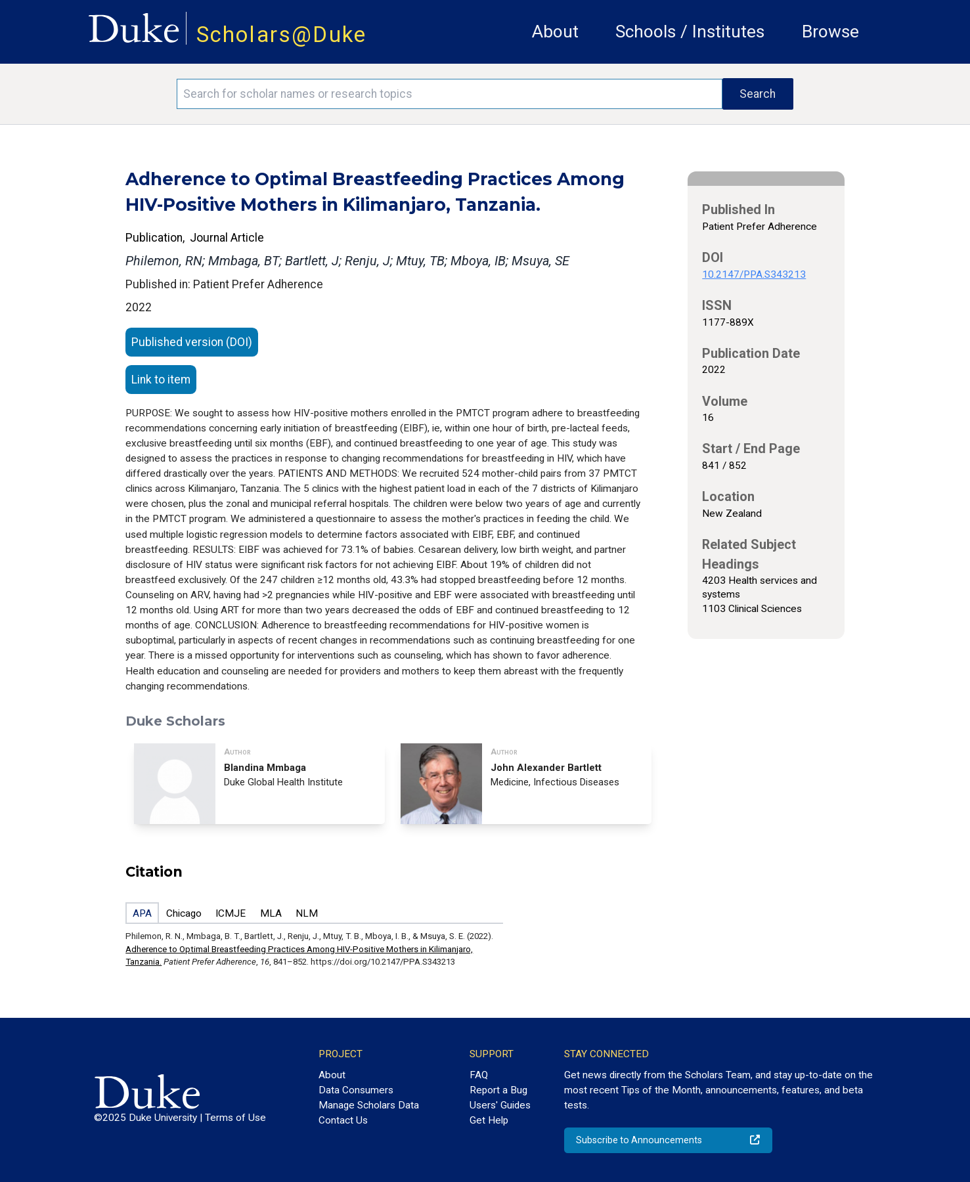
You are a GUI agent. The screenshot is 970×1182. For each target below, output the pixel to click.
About (555, 31)
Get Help (489, 1120)
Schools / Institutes (689, 31)
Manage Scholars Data (369, 1105)
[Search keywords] (449, 94)
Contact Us (343, 1120)
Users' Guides (500, 1105)
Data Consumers (356, 1090)
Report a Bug (498, 1090)
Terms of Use (235, 1118)
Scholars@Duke (281, 34)
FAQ (479, 1075)
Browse (830, 31)
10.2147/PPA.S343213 (754, 274)
